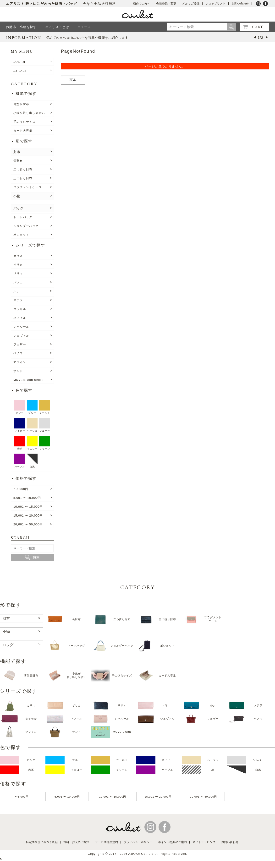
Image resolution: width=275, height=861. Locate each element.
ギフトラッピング (203, 842)
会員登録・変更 (166, 3)
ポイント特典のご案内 (172, 842)
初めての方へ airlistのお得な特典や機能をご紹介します (87, 37)
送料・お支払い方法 (76, 842)
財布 (16, 152)
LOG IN (19, 61)
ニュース (84, 27)
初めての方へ (141, 3)
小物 (16, 196)
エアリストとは (57, 27)
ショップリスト (215, 3)
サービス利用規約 (106, 842)
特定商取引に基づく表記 (42, 842)
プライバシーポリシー (138, 842)
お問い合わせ (240, 3)
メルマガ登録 (190, 3)
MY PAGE (20, 70)
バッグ (18, 208)
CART (257, 27)
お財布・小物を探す (21, 27)
